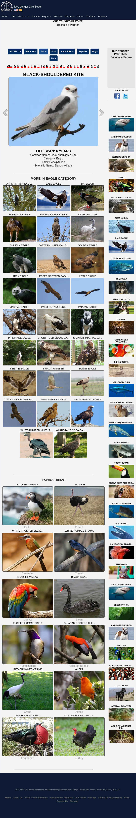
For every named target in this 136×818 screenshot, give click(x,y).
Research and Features (61, 797)
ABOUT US (15, 51)
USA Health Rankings (85, 797)
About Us (18, 797)
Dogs (95, 51)
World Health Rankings (36, 797)
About (80, 16)
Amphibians (67, 51)
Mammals (31, 51)
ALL (9, 65)
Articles (58, 16)
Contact (90, 16)
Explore (46, 16)
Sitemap (102, 16)
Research (23, 16)
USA (13, 16)
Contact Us (62, 801)
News (126, 797)
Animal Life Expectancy (110, 797)
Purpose (69, 16)
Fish (54, 51)
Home (8, 797)
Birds (43, 51)
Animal (36, 16)
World (5, 16)
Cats (53, 58)
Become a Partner (68, 24)
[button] (9, 113)
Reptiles (83, 51)
